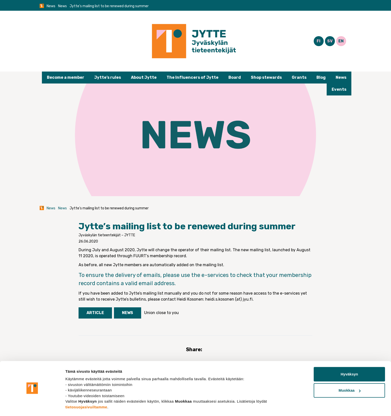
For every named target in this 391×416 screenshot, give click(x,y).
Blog (321, 77)
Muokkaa (350, 376)
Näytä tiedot (76, 406)
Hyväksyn (349, 360)
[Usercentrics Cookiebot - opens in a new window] (32, 406)
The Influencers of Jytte (192, 77)
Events (339, 89)
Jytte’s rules (107, 77)
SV (330, 41)
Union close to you (161, 312)
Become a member (65, 77)
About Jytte (144, 77)
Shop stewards (266, 77)
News (51, 6)
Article (95, 312)
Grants (299, 77)
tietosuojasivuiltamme (86, 392)
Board (234, 77)
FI (318, 41)
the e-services (210, 275)
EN (341, 41)
